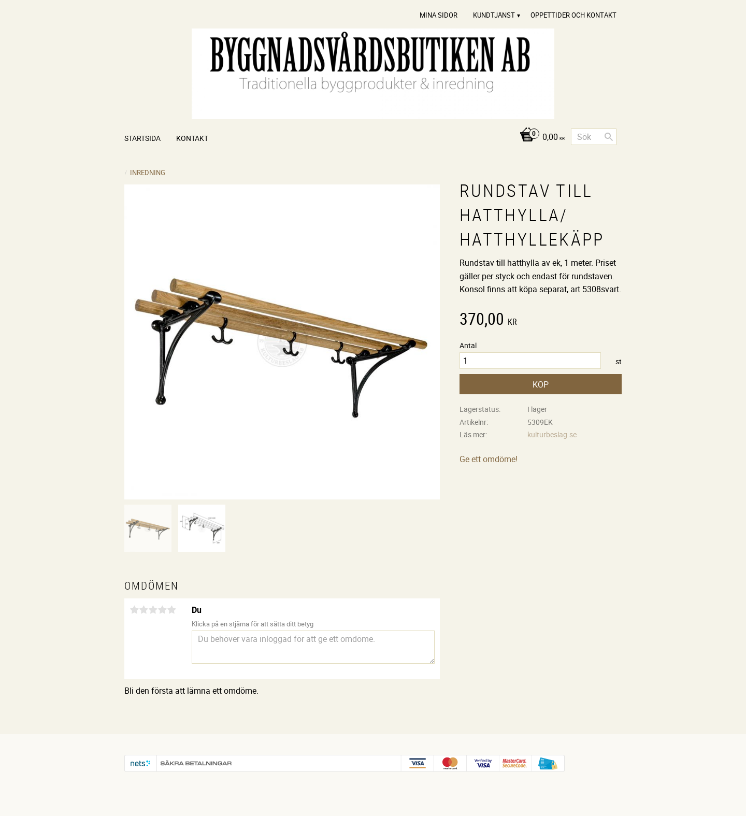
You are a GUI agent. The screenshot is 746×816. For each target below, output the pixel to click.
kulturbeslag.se (552, 434)
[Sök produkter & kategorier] (593, 136)
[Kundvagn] (539, 137)
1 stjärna (134, 609)
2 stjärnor (143, 609)
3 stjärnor (152, 609)
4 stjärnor (162, 609)
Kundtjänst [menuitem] (494, 15)
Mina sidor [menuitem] (438, 15)
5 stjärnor (171, 609)
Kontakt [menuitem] (192, 138)
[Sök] (608, 137)
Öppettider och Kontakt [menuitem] (573, 15)
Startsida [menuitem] (142, 138)
